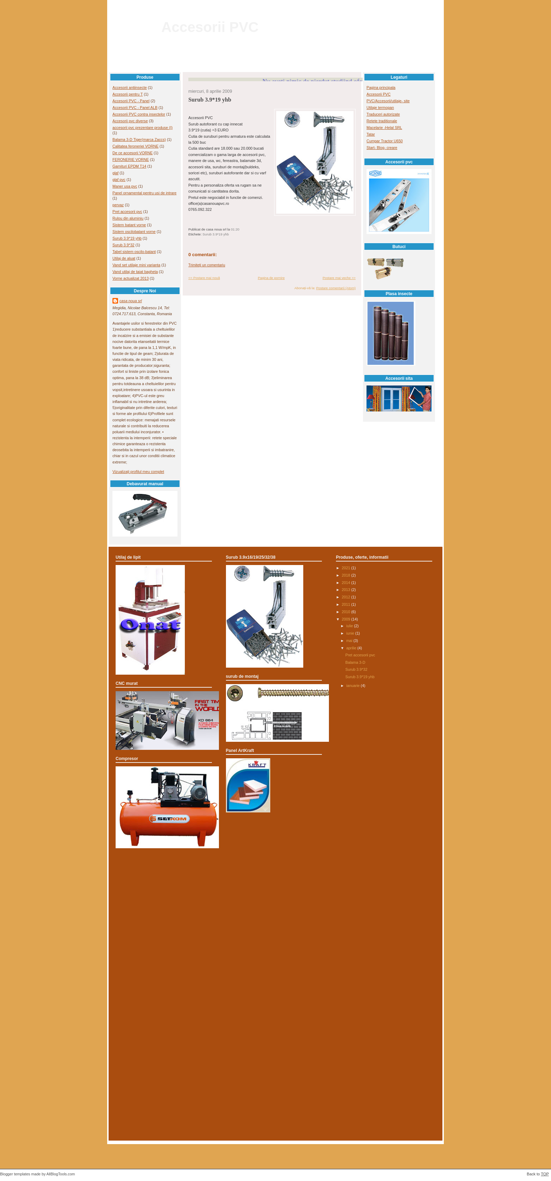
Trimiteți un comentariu (206, 265)
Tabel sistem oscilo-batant (134, 251)
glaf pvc (118, 179)
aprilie (351, 648)
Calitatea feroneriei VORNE (135, 146)
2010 (346, 612)
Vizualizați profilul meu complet (138, 471)
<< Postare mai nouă (204, 278)
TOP (545, 1174)
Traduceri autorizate (383, 114)
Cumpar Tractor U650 (385, 141)
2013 (346, 590)
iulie (350, 626)
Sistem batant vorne (129, 225)
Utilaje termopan (380, 107)
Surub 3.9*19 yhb (127, 238)
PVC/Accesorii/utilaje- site (388, 101)
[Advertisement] (275, 883)
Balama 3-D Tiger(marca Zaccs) (139, 139)
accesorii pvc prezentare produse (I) (142, 127)
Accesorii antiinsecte (129, 87)
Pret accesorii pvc (127, 211)
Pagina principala (381, 87)
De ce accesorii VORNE (132, 153)
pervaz (118, 205)
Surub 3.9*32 (123, 245)
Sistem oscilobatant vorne (134, 231)
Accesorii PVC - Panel (130, 101)
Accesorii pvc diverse (130, 121)
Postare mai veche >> (339, 278)
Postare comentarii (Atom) (336, 288)
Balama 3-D (355, 662)
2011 (346, 604)
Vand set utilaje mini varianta (136, 265)
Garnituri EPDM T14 (129, 166)
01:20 (235, 229)
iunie (350, 633)
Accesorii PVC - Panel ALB (134, 107)
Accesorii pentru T (127, 94)
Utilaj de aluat (123, 258)
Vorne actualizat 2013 (130, 278)
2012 (346, 597)
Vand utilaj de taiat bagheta (135, 272)
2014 (346, 582)
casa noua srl (130, 301)
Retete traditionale (382, 121)
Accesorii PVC (210, 27)
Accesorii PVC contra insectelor (138, 114)
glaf (115, 173)
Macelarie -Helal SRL (384, 127)
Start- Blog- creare (382, 147)
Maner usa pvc (124, 186)
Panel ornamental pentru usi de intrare (144, 193)
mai (349, 640)
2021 (346, 568)
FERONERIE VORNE (130, 159)
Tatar (371, 134)
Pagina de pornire (271, 278)
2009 (346, 619)
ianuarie (353, 685)
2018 (346, 575)
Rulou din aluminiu (127, 218)
